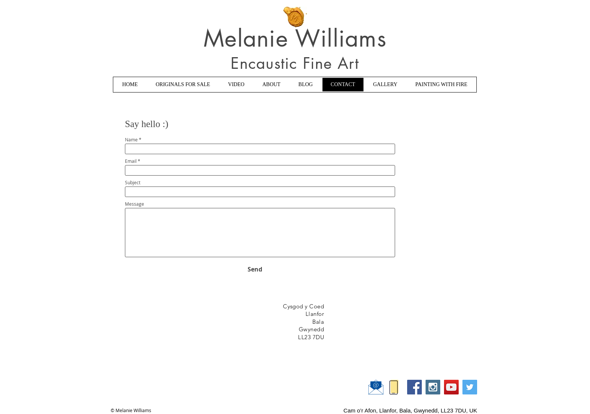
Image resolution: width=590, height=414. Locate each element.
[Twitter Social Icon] (469, 387)
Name (131, 139)
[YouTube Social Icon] (451, 387)
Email (131, 161)
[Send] (255, 269)
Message (134, 204)
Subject (132, 182)
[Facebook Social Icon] (414, 387)
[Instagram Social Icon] (433, 387)
